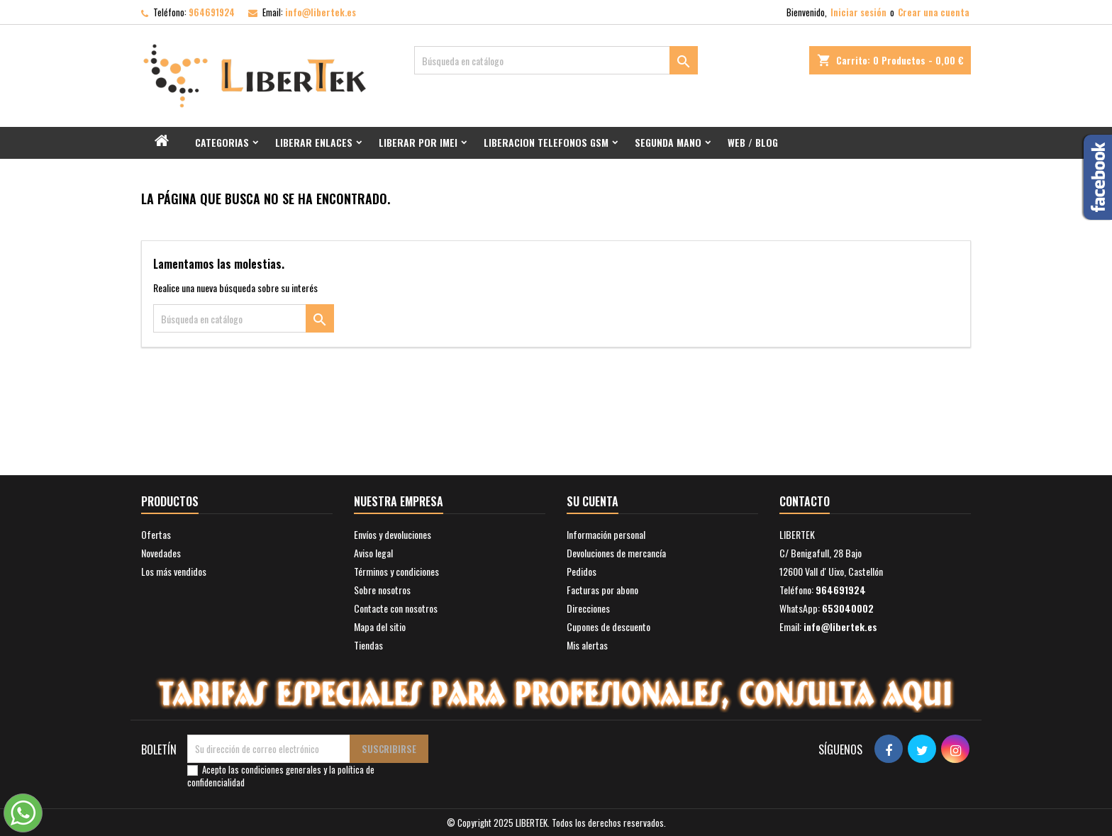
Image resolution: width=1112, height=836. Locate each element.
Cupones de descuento (608, 626)
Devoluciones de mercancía (616, 552)
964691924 (212, 12)
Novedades (161, 552)
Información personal (606, 534)
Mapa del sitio (380, 626)
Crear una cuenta (933, 12)
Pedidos (581, 571)
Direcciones (588, 608)
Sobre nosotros (382, 589)
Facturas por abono (602, 589)
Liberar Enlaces (313, 142)
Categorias (222, 142)
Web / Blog (753, 142)
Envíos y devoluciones (392, 534)
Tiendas (368, 644)
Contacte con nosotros (396, 608)
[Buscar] (556, 60)
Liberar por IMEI (418, 142)
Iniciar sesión (858, 12)
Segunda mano (668, 142)
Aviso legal (373, 552)
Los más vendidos (173, 571)
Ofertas (156, 534)
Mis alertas (587, 644)
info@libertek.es (320, 12)
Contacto (804, 501)
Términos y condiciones (396, 571)
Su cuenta (592, 501)
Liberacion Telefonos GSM (546, 142)
